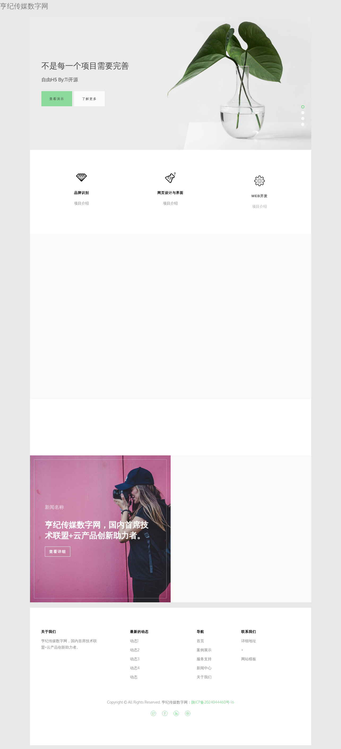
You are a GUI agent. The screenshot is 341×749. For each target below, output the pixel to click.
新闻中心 (204, 668)
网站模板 (248, 659)
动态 (133, 677)
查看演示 (56, 103)
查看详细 (57, 551)
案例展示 (204, 650)
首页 (200, 640)
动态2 (135, 650)
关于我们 (204, 677)
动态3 (135, 659)
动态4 (135, 668)
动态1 (134, 640)
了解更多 (89, 103)
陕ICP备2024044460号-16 (212, 702)
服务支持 (204, 659)
